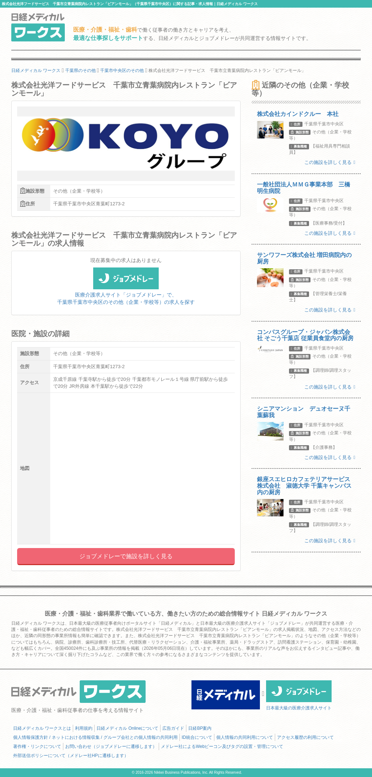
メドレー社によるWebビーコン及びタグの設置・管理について (222, 746)
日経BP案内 (199, 728)
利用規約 (83, 728)
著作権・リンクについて (37, 746)
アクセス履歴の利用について (305, 737)
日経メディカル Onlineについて (127, 728)
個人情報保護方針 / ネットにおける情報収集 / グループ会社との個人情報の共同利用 (95, 737)
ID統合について (197, 737)
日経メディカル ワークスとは (42, 728)
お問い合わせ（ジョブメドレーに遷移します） (111, 746)
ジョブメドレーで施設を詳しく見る (126, 556)
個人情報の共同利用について (244, 737)
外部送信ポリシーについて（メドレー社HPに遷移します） (70, 755)
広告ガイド (173, 728)
